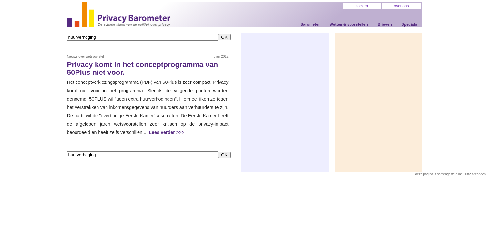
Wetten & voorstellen (349, 24)
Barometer (310, 24)
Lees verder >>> (166, 132)
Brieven (385, 24)
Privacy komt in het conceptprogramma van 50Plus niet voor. (142, 69)
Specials (409, 24)
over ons (401, 6)
